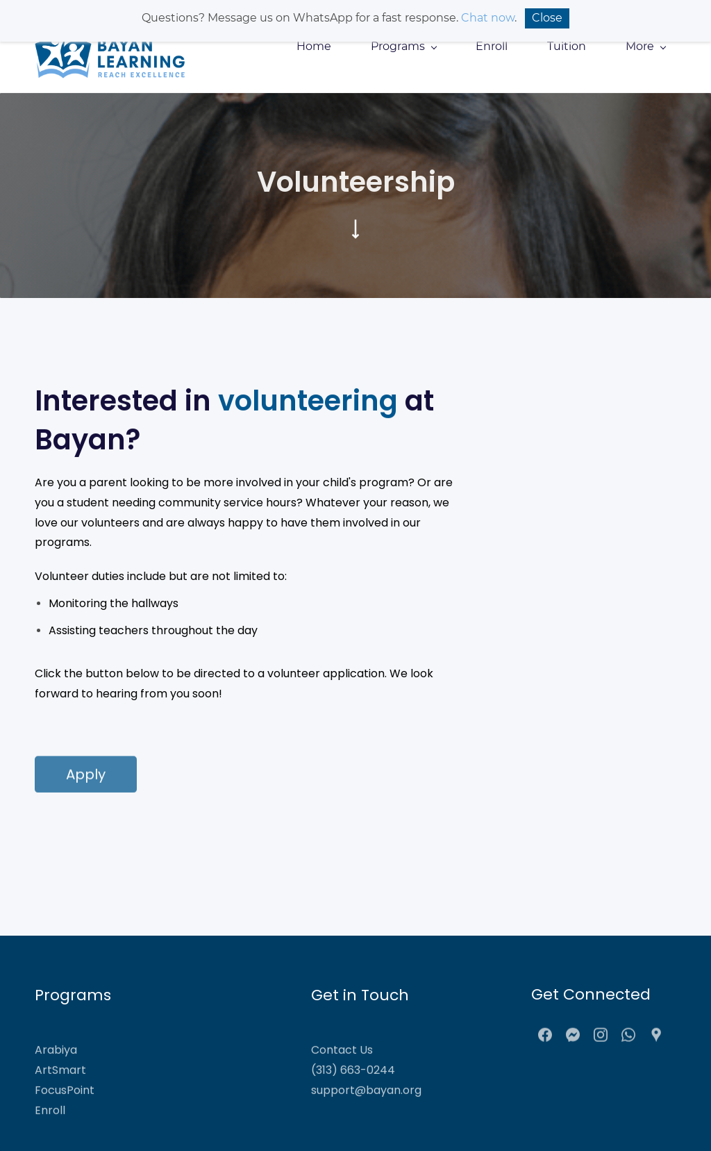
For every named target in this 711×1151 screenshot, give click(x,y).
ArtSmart (60, 1089)
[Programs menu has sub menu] (403, 46)
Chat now (488, 17)
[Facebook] (545, 1039)
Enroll (50, 1129)
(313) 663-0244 (353, 1089)
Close (547, 17)
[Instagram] (600, 1039)
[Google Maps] (656, 1039)
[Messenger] (572, 1039)
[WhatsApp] (628, 1039)
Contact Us (342, 1069)
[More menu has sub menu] (645, 46)
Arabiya (56, 1069)
